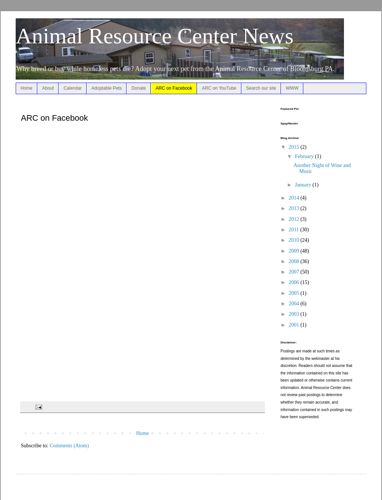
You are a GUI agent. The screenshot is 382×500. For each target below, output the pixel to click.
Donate (138, 88)
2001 (295, 325)
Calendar (72, 88)
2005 (295, 293)
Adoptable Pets (106, 88)
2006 (295, 282)
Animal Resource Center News (155, 36)
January (303, 185)
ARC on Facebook (174, 88)
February (305, 156)
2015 (295, 147)
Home (26, 88)
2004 (295, 303)
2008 (295, 261)
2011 (294, 229)
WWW (292, 88)
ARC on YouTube (219, 88)
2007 (295, 272)
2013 (295, 208)
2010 (295, 240)
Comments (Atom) (69, 445)
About (48, 88)
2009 (295, 251)
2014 (295, 198)
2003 (295, 314)
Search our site (261, 88)
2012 (295, 219)
